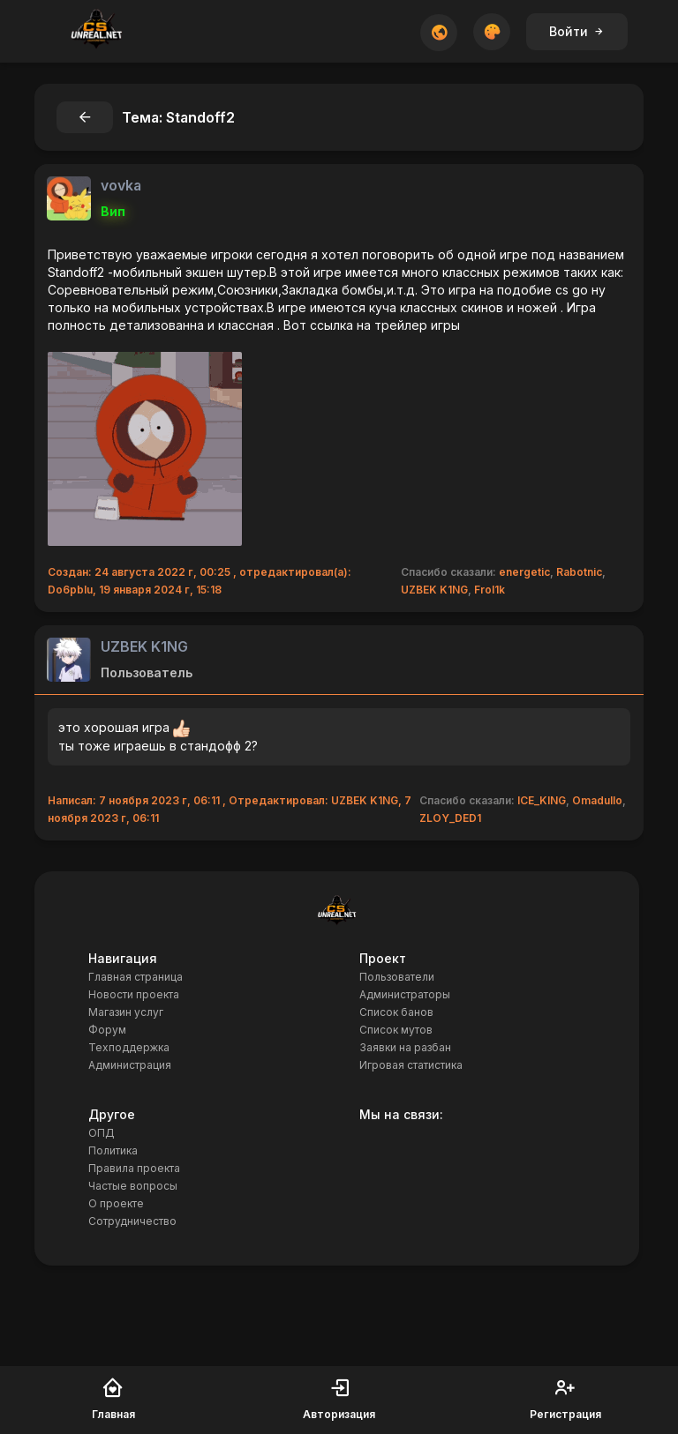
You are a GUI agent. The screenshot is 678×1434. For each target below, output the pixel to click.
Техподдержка (129, 1047)
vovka (121, 185)
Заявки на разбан (405, 1047)
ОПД (101, 1132)
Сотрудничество (132, 1221)
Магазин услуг (125, 1012)
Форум (107, 1029)
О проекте (116, 1203)
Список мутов (396, 1029)
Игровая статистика (411, 1065)
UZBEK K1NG (434, 589)
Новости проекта (133, 994)
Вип (113, 211)
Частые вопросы (132, 1185)
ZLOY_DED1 (450, 818)
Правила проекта (134, 1168)
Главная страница (135, 976)
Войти (577, 31)
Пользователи (396, 976)
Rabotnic (579, 572)
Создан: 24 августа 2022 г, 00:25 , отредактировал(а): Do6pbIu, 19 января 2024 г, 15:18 (199, 580)
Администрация (129, 1065)
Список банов (396, 1012)
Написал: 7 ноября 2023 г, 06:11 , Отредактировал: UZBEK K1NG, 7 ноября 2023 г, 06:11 (229, 809)
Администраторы (404, 994)
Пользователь (146, 672)
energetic (524, 572)
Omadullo (597, 800)
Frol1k (489, 589)
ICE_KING (541, 800)
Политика (113, 1150)
